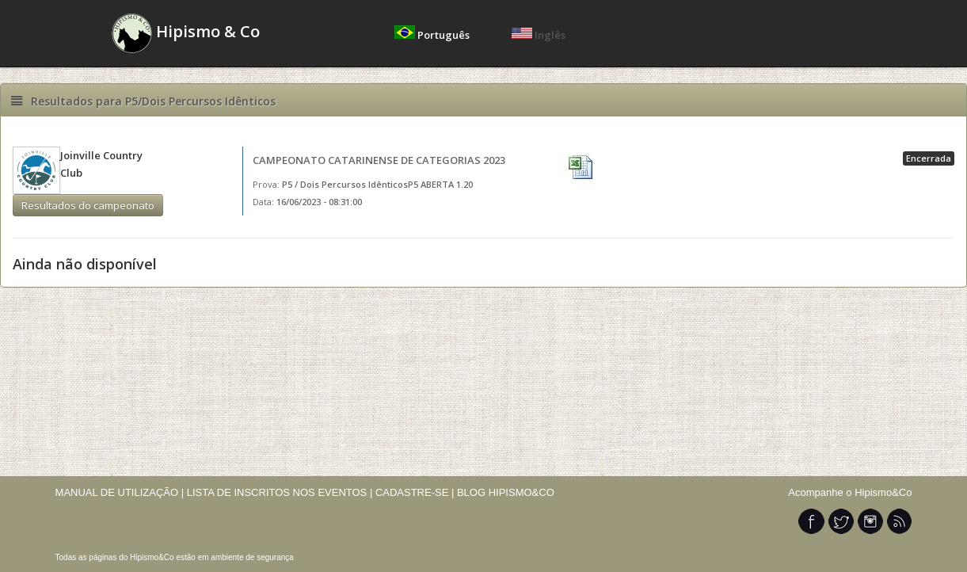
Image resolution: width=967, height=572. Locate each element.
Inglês (538, 35)
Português (433, 35)
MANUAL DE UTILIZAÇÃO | (120, 492)
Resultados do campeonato (87, 205)
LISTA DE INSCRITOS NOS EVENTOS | (280, 492)
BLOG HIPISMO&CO (505, 492)
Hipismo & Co (186, 33)
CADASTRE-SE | (416, 492)
